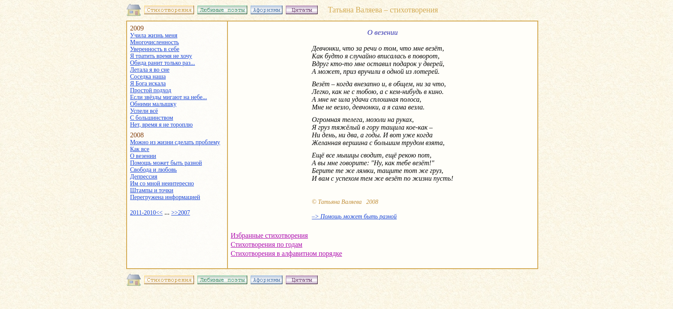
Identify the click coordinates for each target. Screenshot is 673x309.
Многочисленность (154, 42)
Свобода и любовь (153, 170)
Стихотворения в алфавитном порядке (287, 253)
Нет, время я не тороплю (161, 124)
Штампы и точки (151, 190)
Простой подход (150, 90)
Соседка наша (148, 76)
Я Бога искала (148, 83)
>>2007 (180, 212)
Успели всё (144, 111)
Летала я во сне (150, 70)
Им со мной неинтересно (162, 183)
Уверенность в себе (154, 49)
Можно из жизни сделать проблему (175, 142)
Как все (139, 149)
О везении (143, 156)
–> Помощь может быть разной (354, 216)
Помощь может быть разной (166, 163)
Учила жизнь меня (153, 35)
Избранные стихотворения (269, 235)
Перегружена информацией (165, 197)
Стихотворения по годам (267, 244)
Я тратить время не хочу (161, 56)
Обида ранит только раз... (162, 63)
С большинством (151, 118)
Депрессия (143, 176)
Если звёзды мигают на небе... (168, 97)
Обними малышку (153, 104)
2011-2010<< (146, 212)
